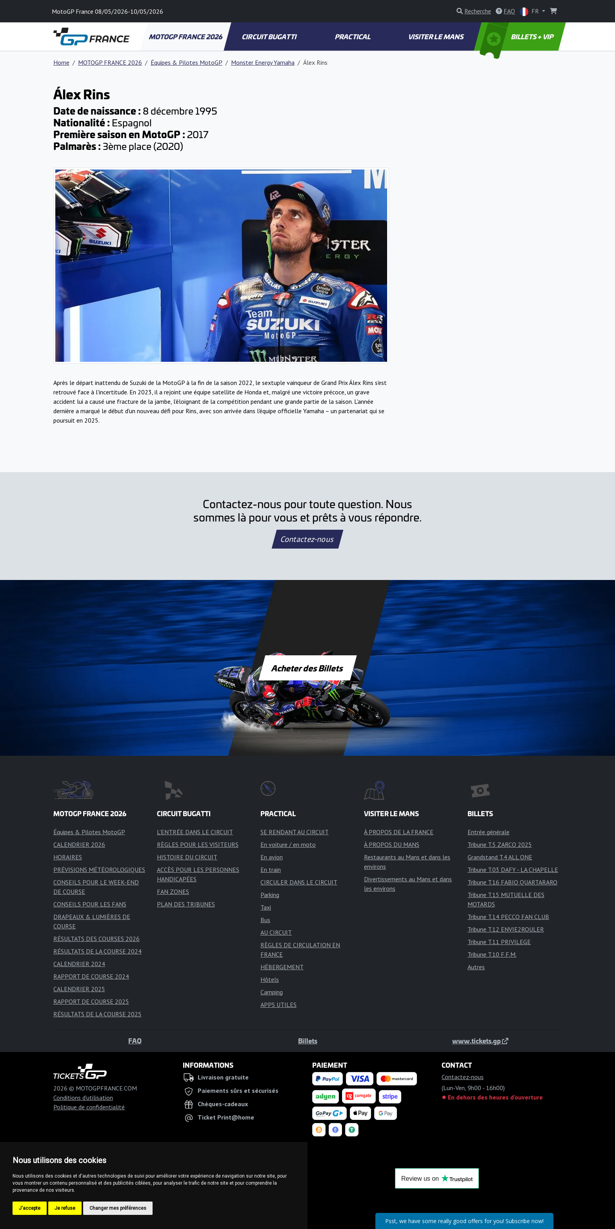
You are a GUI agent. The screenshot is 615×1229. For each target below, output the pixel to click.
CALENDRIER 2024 (79, 964)
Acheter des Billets (307, 668)
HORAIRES (67, 857)
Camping (271, 992)
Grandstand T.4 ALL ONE (500, 857)
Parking (269, 895)
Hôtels (269, 979)
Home (61, 62)
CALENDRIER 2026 (79, 844)
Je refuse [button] (65, 1208)
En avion (271, 857)
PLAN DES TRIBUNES (186, 904)
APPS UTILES (278, 1004)
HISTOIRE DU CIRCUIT (187, 857)
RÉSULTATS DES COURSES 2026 (96, 939)
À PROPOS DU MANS (391, 844)
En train (270, 869)
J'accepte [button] (29, 1208)
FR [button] (530, 11)
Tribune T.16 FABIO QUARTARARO (512, 882)
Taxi (265, 907)
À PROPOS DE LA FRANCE (398, 832)
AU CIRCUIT (276, 932)
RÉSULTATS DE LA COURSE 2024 (97, 951)
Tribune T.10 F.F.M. (492, 954)
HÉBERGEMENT (282, 967)
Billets (307, 1040)
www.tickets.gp (480, 1040)
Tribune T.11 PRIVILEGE (499, 942)
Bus (265, 920)
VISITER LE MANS (437, 36)
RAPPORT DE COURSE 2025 (91, 1001)
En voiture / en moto (288, 844)
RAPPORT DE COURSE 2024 (91, 976)
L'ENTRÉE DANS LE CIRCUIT (195, 832)
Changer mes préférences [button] (117, 1208)
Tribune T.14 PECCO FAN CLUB (508, 917)
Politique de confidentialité (89, 1107)
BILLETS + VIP (517, 36)
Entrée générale (488, 832)
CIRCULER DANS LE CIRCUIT (298, 882)
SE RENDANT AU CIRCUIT (294, 832)
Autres (476, 967)
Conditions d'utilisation (83, 1097)
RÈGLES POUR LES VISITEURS (197, 844)
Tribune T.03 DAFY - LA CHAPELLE (513, 869)
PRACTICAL (353, 36)
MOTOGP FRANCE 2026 (186, 36)
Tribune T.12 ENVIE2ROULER (506, 929)
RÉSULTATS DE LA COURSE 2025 (97, 1014)
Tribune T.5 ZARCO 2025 (500, 844)
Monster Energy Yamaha (263, 62)
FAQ (135, 1040)
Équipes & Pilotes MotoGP (186, 62)
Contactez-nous (307, 539)
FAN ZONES (173, 891)
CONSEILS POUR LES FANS (89, 904)
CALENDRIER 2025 (79, 989)
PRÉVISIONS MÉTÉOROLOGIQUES (99, 869)
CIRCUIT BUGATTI (269, 36)
